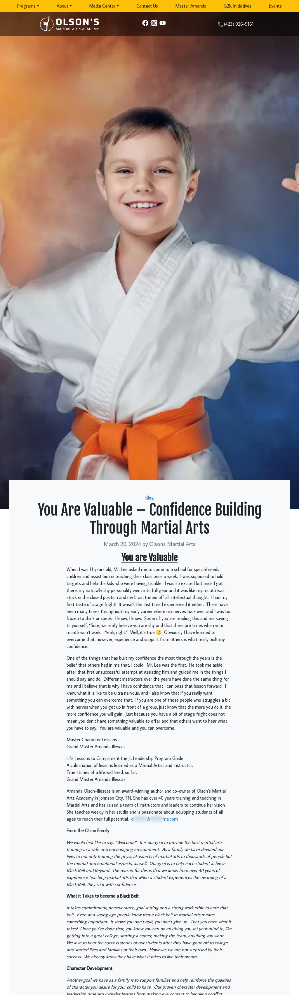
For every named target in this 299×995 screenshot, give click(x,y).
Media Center (102, 6)
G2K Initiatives (237, 6)
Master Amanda (190, 6)
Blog (149, 497)
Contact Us (147, 6)
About (62, 6)
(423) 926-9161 (239, 24)
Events (275, 6)
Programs (26, 6)
